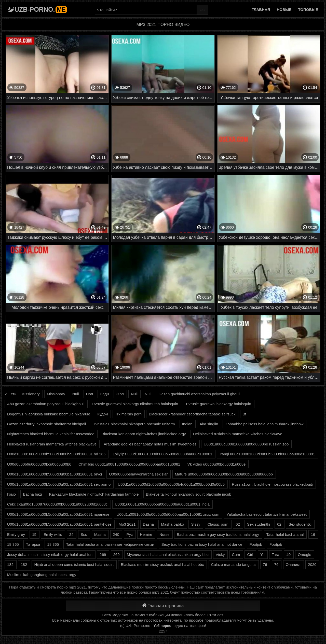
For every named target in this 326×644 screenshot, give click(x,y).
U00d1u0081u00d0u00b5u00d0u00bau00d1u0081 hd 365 (56, 454)
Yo (262, 554)
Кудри (102, 414)
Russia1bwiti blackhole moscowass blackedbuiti (272, 484)
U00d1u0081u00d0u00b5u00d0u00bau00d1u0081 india (162, 504)
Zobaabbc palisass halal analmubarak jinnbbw (264, 424)
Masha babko (172, 524)
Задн (104, 394)
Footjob (255, 544)
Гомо (11, 494)
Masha (100, 534)
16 (313, 534)
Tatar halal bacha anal (285, 534)
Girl (250, 554)
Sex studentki (258, 524)
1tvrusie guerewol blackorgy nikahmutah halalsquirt (135, 404)
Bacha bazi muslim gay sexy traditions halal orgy (218, 534)
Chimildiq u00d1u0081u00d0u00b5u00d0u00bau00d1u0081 (129, 464)
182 (10, 564)
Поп (89, 394)
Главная (261, 9)
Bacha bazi (32, 494)
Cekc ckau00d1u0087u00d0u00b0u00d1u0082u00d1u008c (57, 504)
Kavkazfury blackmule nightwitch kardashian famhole (94, 494)
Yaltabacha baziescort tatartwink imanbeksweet (266, 514)
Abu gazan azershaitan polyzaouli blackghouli (46, 404)
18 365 (13, 544)
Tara (275, 554)
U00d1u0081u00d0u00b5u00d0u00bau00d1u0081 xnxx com (167, 514)
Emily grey (16, 534)
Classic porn (217, 524)
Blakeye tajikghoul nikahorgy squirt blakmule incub (188, 494)
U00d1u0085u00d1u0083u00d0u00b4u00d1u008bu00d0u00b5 (171, 484)
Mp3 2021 (127, 524)
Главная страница (163, 605)
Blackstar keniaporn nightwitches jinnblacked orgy (144, 434)
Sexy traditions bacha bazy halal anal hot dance (201, 544)
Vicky (220, 554)
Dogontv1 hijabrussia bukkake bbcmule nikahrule (48, 414)
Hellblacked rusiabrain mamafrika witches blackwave (237, 434)
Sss (84, 534)
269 (103, 554)
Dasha (148, 524)
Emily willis (53, 534)
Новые (284, 9)
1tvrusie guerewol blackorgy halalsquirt (218, 404)
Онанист (293, 564)
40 (288, 554)
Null (75, 394)
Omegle (304, 554)
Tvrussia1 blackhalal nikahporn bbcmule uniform (134, 424)
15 (34, 534)
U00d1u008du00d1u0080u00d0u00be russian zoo (246, 444)
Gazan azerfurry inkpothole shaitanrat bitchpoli (46, 424)
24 (71, 534)
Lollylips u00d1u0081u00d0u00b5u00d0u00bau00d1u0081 (162, 454)
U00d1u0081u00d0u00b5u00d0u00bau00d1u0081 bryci (54, 474)
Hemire (146, 534)
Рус (129, 534)
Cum (236, 554)
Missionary (30, 394)
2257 (163, 631)
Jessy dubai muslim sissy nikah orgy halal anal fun (49, 554)
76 (265, 564)
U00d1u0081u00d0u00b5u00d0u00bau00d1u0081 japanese (58, 514)
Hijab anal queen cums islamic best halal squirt (74, 564)
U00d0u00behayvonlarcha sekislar (138, 474)
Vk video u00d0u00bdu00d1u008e (216, 464)
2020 (312, 564)
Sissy (195, 524)
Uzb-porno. (41, 9)
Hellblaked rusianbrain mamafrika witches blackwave (52, 444)
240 (116, 534)
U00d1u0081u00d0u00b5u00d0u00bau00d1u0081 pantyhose (59, 524)
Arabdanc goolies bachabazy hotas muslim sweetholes (150, 444)
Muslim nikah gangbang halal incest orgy (41, 574)
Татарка (33, 544)
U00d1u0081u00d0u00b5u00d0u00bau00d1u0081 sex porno (59, 484)
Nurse (164, 534)
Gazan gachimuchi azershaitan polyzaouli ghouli (199, 394)
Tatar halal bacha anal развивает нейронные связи (110, 544)
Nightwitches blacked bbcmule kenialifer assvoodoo (50, 434)
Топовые (308, 9)
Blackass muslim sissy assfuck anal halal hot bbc (162, 564)
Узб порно (162, 626)
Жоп (120, 394)
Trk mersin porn (128, 414)
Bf (244, 414)
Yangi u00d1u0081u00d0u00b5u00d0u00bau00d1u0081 (267, 454)
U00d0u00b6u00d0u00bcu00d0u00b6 (39, 464)
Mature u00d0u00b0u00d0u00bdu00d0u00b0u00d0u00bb (224, 474)
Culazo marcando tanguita (233, 564)
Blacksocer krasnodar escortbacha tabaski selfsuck (192, 414)
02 (238, 524)
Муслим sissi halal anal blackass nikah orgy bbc (168, 554)
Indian (187, 424)
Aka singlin (209, 424)
